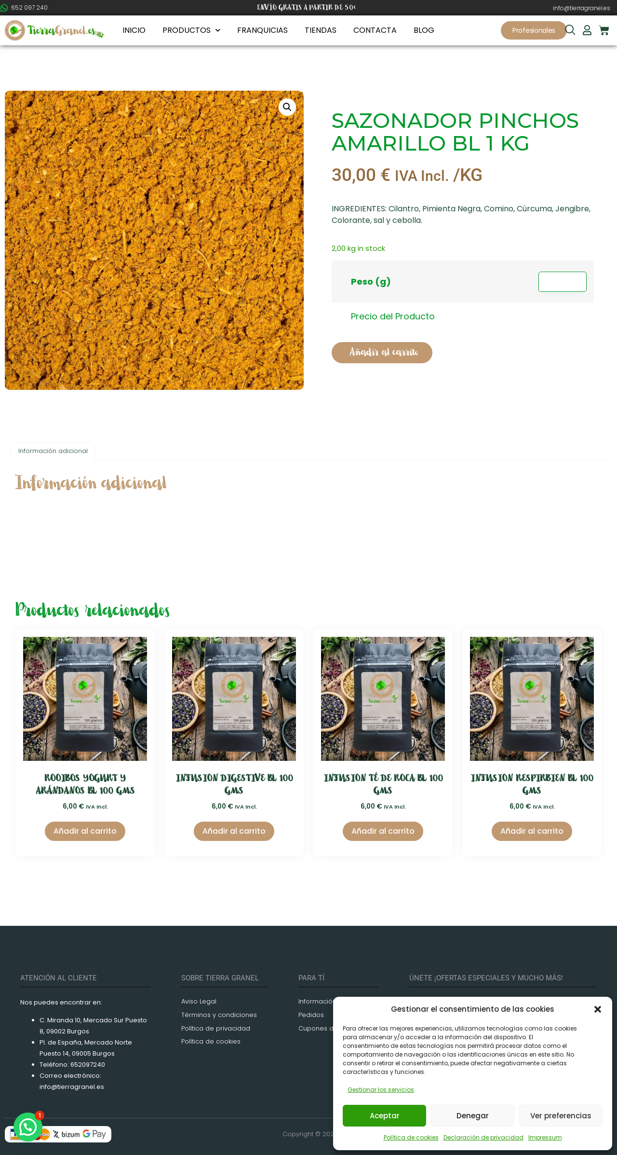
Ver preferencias (560, 1116)
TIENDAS (320, 30)
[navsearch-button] (570, 30)
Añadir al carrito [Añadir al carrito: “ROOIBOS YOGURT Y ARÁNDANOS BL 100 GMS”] (85, 831)
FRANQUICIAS (262, 30)
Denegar (472, 1116)
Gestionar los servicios (381, 1090)
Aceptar (385, 1116)
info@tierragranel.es (581, 8)
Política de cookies (411, 1137)
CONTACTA (375, 30)
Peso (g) (371, 281)
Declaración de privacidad (483, 1137)
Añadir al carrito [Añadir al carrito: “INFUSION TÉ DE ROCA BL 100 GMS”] (383, 831)
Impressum (545, 1137)
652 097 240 (29, 7)
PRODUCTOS (191, 30)
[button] (598, 1009)
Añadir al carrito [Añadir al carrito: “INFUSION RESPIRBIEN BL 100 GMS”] (531, 831)
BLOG (424, 30)
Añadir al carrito (383, 352)
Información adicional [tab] (53, 450)
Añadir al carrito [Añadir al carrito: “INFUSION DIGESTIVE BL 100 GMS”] (234, 831)
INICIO (134, 30)
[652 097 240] (4, 7)
